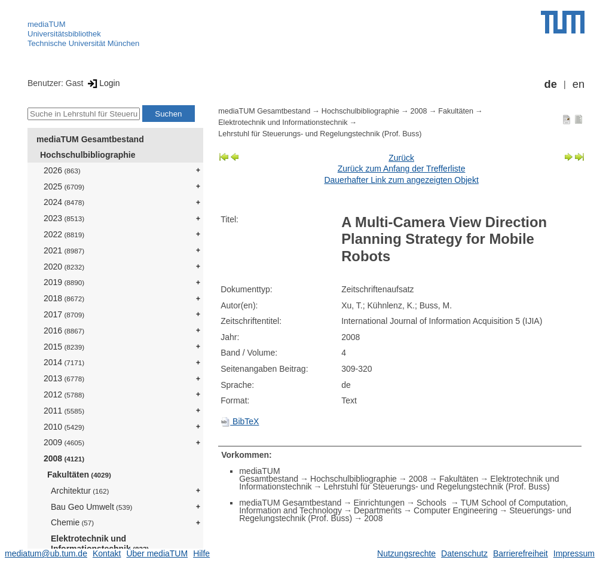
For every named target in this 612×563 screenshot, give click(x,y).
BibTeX (240, 421)
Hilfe (201, 553)
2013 (64, 378)
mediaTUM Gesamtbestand (90, 139)
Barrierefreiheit (520, 553)
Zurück (401, 158)
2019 (64, 282)
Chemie (72, 522)
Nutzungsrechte (406, 553)
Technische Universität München (83, 43)
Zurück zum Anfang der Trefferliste (402, 168)
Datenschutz (464, 553)
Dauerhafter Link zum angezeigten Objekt (401, 180)
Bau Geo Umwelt (91, 507)
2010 (64, 427)
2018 (64, 298)
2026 (62, 170)
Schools (433, 502)
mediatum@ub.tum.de (46, 553)
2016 (64, 330)
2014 (64, 362)
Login (102, 83)
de (550, 84)
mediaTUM (46, 24)
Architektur (80, 490)
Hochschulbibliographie (87, 155)
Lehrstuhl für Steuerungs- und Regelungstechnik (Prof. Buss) (319, 134)
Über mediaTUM (157, 553)
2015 (64, 346)
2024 (64, 202)
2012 (64, 394)
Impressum (574, 553)
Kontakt (107, 553)
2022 (64, 234)
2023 (64, 218)
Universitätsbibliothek (64, 33)
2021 (64, 250)
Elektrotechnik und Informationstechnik (100, 543)
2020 (64, 266)
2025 (64, 186)
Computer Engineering (455, 510)
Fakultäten (79, 474)
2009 (64, 442)
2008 (64, 458)
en (579, 84)
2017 (64, 314)
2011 (64, 410)
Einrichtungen (379, 502)
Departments (378, 510)
